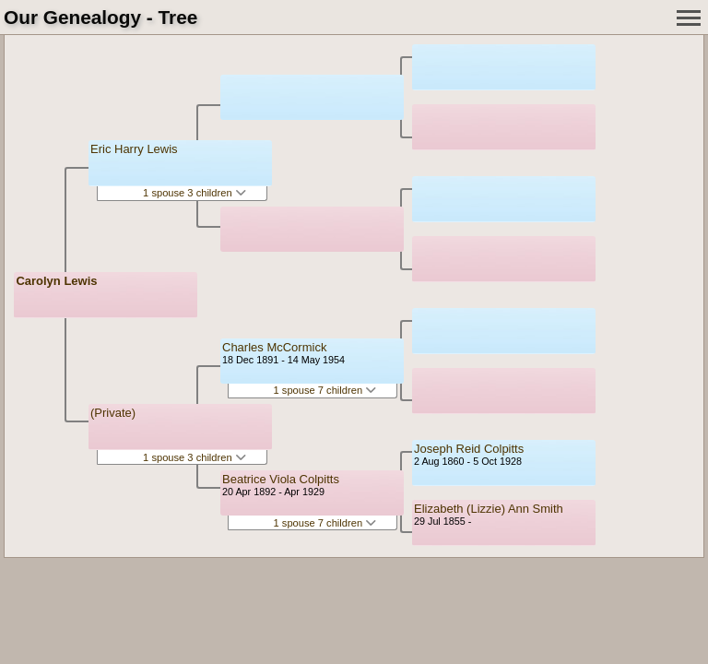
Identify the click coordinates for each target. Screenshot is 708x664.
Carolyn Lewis (56, 281)
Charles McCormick (274, 347)
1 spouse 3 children (194, 192)
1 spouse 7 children (325, 390)
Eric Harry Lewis (134, 149)
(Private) (113, 413)
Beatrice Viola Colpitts (280, 479)
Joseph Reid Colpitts (469, 449)
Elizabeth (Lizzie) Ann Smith (488, 509)
